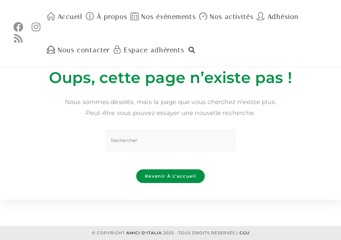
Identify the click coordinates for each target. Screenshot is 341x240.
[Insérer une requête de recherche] (170, 140)
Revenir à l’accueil (170, 177)
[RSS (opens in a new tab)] (18, 38)
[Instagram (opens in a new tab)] (36, 27)
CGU (244, 232)
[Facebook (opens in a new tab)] (18, 27)
